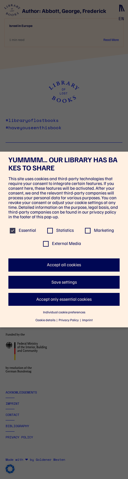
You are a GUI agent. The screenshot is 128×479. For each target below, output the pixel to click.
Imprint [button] (87, 320)
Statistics (60, 230)
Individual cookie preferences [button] (64, 312)
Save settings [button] (64, 282)
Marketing (99, 230)
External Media (62, 243)
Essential (23, 230)
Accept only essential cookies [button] (64, 299)
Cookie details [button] (45, 320)
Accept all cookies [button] (64, 264)
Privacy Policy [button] (69, 320)
